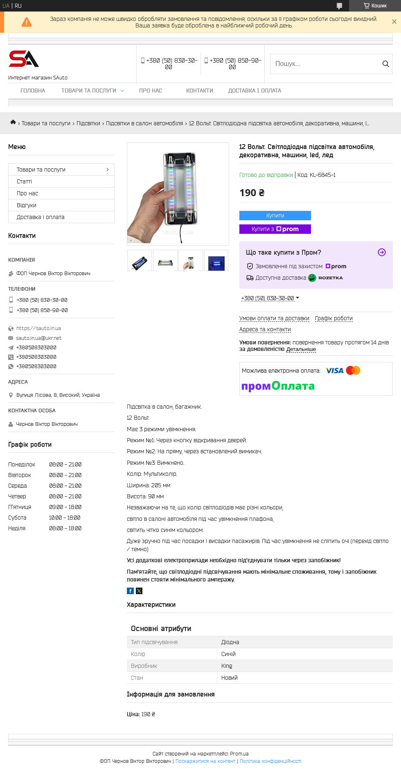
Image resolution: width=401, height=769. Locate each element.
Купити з (275, 229)
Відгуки (26, 205)
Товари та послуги (88, 90)
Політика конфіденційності (271, 761)
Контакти (199, 90)
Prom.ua (239, 753)
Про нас (150, 90)
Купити (275, 215)
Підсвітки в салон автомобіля (144, 123)
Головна (32, 90)
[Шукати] (385, 64)
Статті (24, 181)
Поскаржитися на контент (205, 761)
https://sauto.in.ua (38, 328)
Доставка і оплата (254, 90)
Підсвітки (88, 123)
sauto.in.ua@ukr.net (39, 338)
